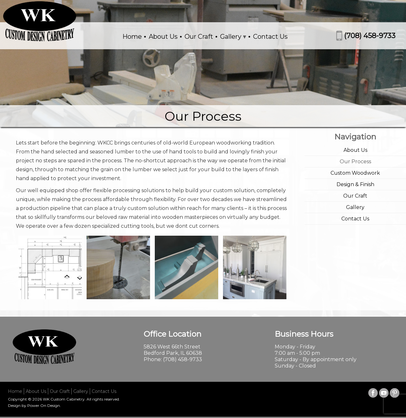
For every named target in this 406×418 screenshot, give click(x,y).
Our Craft (199, 36)
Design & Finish (355, 184)
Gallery (230, 36)
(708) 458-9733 (370, 35)
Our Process (355, 161)
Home (132, 36)
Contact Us (270, 36)
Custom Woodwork (355, 173)
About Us (163, 36)
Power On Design (43, 405)
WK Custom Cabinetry (64, 399)
